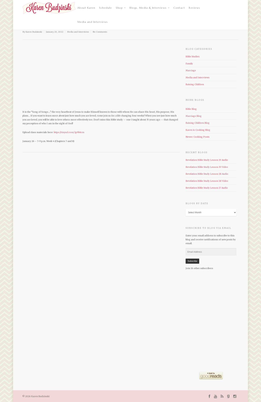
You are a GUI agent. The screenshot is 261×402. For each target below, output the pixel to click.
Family (189, 63)
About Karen (86, 7)
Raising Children (195, 84)
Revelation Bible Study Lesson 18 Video (207, 181)
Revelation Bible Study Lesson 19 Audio (207, 160)
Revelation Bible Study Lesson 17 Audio (207, 187)
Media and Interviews (92, 22)
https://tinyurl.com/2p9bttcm (69, 132)
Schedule (105, 7)
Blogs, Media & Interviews (150, 7)
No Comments (100, 32)
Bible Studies (193, 56)
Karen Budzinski (34, 32)
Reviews (194, 7)
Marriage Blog (194, 116)
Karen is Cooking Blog (198, 130)
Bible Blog (191, 109)
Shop (121, 7)
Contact (179, 7)
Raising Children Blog (198, 123)
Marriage (191, 70)
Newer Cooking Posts (198, 136)
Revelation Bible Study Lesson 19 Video (207, 167)
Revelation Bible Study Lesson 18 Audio (207, 174)
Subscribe (192, 261)
